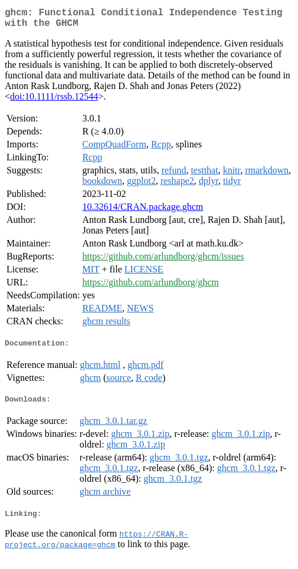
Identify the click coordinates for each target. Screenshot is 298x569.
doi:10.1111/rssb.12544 (54, 101)
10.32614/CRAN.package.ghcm (142, 211)
